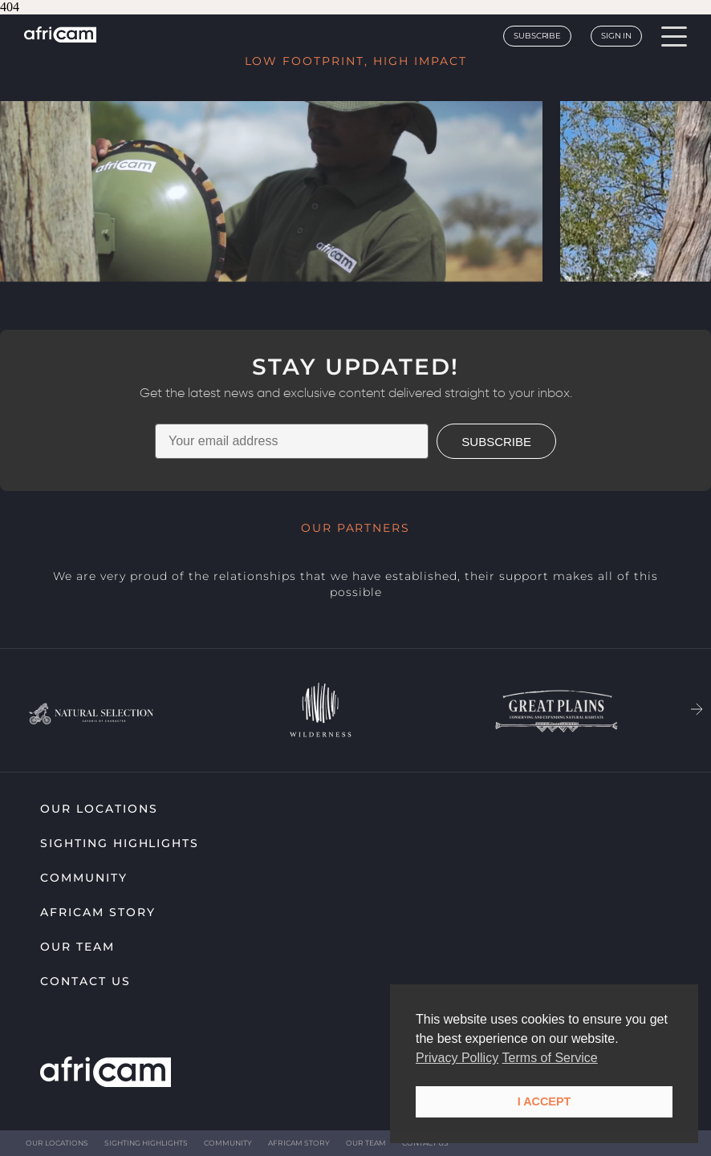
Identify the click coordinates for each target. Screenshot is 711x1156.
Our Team (77, 946)
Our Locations (98, 808)
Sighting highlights (119, 843)
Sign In (616, 35)
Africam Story (97, 912)
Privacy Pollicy (457, 1058)
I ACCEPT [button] (544, 1101)
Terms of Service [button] (550, 1058)
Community (84, 877)
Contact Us (85, 981)
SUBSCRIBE (496, 441)
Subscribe (537, 35)
